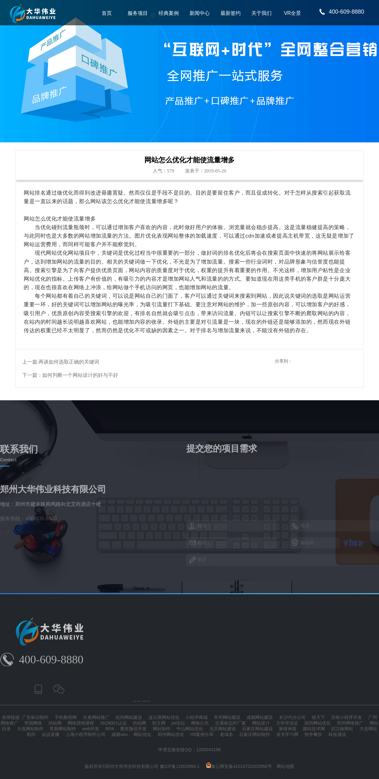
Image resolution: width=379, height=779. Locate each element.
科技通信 (337, 734)
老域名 (226, 734)
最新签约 (230, 13)
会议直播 (50, 734)
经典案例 (169, 13)
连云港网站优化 (163, 717)
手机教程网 (66, 717)
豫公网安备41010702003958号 (239, 766)
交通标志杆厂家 (230, 723)
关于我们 (261, 13)
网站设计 (261, 723)
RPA (109, 728)
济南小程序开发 (346, 717)
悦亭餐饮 (313, 734)
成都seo (119, 734)
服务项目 (138, 13)
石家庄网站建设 (257, 728)
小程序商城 (196, 717)
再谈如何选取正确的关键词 (69, 362)
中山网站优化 (190, 728)
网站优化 (142, 734)
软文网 (158, 723)
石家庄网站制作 (254, 734)
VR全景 (292, 13)
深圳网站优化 (317, 723)
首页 (107, 13)
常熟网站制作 (63, 728)
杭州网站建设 (129, 717)
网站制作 (162, 728)
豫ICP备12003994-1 (180, 766)
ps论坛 (178, 723)
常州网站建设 (227, 717)
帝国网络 (33, 723)
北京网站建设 (222, 728)
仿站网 (55, 723)
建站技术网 (314, 728)
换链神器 (288, 728)
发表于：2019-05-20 (205, 170)
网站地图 (285, 766)
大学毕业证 (287, 723)
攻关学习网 (287, 734)
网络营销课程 (81, 723)
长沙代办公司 (292, 717)
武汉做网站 (342, 728)
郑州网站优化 (171, 734)
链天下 (318, 717)
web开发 (90, 728)
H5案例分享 (202, 734)
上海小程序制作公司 (85, 734)
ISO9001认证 (113, 723)
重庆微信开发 (133, 728)
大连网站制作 (30, 728)
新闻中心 (200, 13)
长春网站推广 (96, 717)
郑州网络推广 (350, 723)
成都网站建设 (259, 717)
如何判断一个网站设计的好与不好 (80, 375)
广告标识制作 (35, 717)
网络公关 (200, 723)
